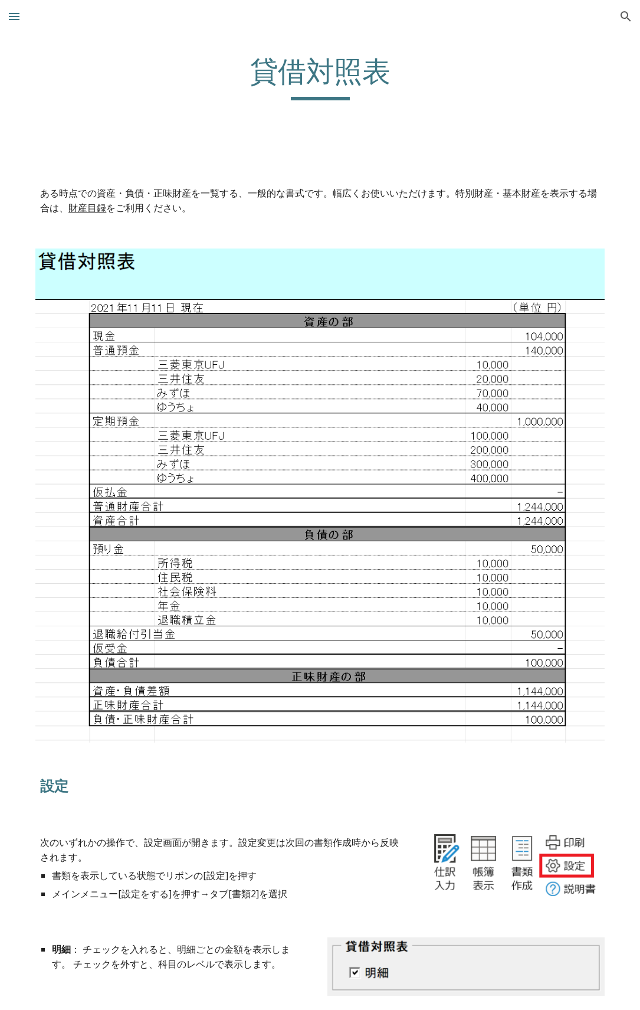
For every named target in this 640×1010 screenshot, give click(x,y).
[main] (319, 89)
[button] (14, 16)
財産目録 (87, 207)
